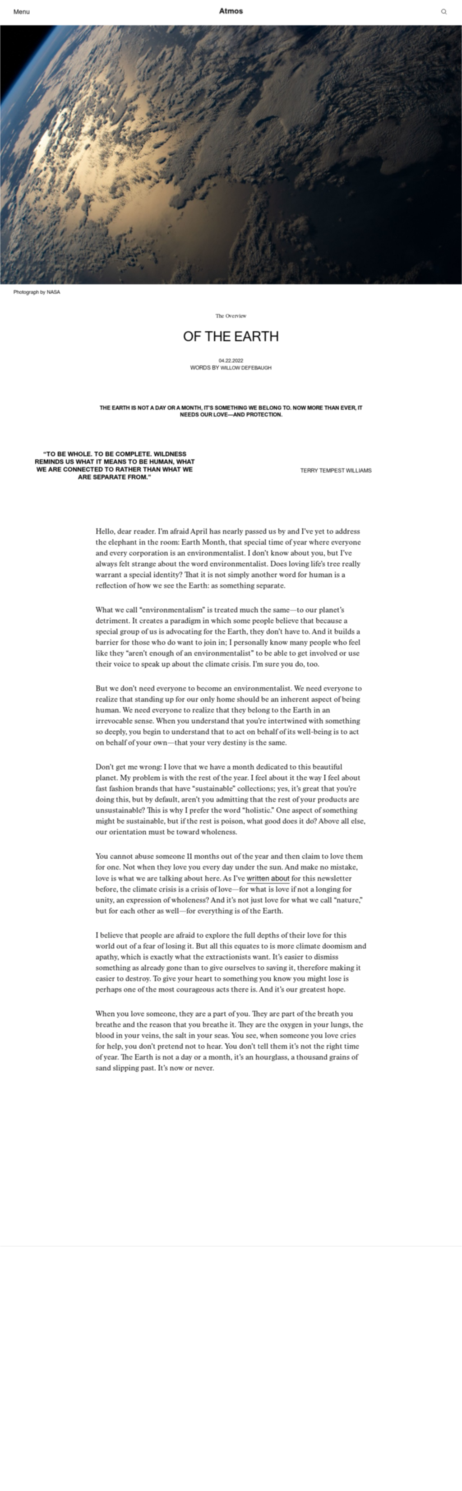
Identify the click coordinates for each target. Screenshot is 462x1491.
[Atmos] (231, 11)
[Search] (444, 12)
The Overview (231, 316)
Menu (22, 12)
